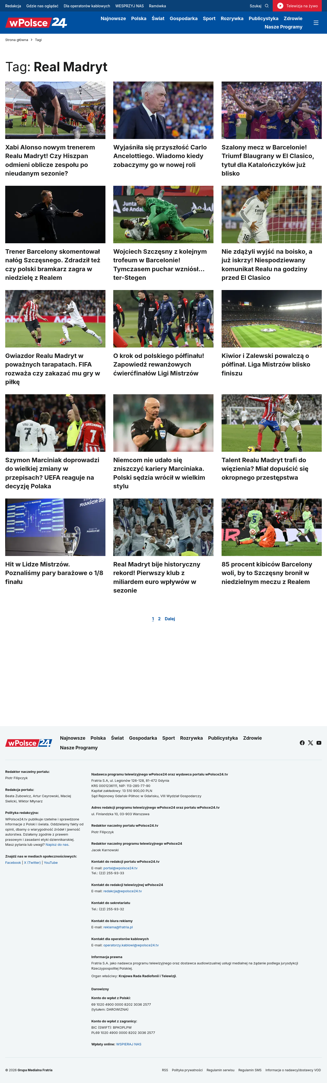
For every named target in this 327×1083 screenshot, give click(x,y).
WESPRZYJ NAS (129, 6)
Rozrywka (232, 18)
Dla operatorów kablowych (87, 6)
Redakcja (13, 6)
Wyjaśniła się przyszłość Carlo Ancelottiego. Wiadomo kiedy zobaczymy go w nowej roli (160, 156)
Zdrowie (293, 18)
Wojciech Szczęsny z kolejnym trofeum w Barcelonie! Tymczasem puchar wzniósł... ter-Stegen (160, 265)
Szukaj (259, 6)
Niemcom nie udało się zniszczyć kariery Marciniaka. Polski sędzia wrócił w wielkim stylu (159, 473)
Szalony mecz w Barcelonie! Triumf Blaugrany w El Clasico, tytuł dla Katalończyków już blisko (268, 160)
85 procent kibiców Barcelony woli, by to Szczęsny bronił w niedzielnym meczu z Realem (267, 573)
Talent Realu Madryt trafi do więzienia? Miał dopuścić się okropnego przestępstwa (265, 468)
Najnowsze (113, 18)
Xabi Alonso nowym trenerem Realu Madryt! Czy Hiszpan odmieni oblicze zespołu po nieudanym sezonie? (50, 160)
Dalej (170, 618)
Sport (209, 18)
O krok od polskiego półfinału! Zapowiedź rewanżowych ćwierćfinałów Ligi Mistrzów (158, 364)
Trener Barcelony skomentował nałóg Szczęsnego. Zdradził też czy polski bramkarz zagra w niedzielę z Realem (52, 265)
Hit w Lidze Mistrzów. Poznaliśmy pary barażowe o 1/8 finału (54, 573)
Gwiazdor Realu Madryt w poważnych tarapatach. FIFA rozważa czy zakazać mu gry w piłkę (52, 369)
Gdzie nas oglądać (42, 6)
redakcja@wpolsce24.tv (122, 891)
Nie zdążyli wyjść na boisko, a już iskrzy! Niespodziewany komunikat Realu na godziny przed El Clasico (267, 265)
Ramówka (157, 6)
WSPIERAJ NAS (128, 1044)
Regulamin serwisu (221, 1070)
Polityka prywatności (187, 1070)
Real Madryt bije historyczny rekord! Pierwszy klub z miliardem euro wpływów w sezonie (156, 577)
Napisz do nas (57, 844)
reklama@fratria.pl (118, 927)
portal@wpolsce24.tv (120, 868)
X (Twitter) (32, 862)
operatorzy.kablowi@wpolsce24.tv (131, 945)
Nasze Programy (283, 27)
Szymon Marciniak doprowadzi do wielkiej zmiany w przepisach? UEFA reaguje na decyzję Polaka (52, 473)
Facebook (13, 862)
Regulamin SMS (249, 1070)
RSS (165, 1070)
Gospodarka (184, 18)
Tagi (38, 40)
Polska (138, 18)
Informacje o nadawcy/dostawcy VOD (293, 1070)
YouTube (51, 862)
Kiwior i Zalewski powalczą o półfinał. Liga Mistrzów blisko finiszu (266, 364)
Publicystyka (263, 18)
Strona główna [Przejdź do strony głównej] (16, 40)
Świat (158, 18)
